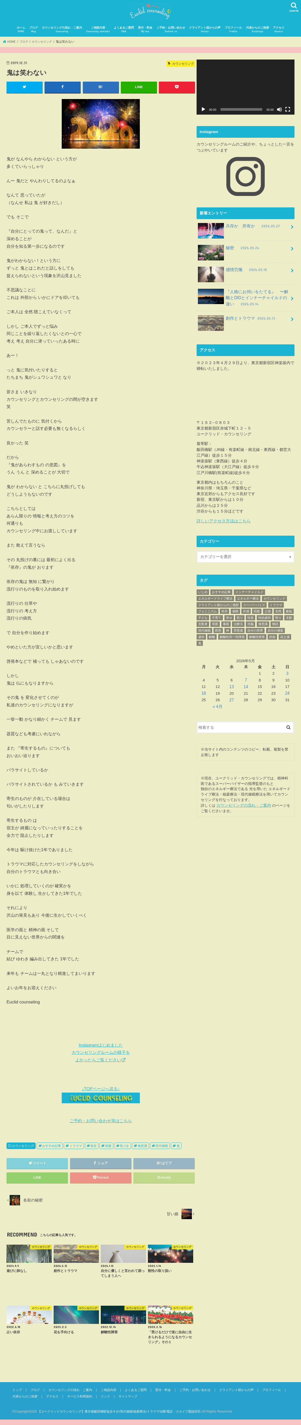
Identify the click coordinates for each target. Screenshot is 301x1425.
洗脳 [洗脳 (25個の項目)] (250, 627)
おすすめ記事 (51, 1151)
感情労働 (232, 276)
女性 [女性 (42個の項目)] (278, 614)
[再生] (203, 115)
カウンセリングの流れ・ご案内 (62, 35)
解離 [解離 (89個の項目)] (212, 639)
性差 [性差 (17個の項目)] (250, 620)
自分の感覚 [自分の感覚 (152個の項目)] (275, 633)
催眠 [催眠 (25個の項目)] (235, 614)
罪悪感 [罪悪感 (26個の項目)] (238, 633)
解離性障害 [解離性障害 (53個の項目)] (257, 639)
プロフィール (233, 35)
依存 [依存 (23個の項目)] (224, 614)
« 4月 (217, 707)
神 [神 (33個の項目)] (227, 633)
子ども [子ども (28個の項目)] (203, 620)
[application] (245, 92)
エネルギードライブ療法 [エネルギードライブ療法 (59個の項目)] (215, 601)
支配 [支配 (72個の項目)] (289, 620)
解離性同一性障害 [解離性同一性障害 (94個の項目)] (232, 639)
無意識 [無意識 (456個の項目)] (263, 627)
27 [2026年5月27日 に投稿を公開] (231, 701)
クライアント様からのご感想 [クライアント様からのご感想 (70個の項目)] (218, 607)
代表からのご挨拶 (257, 35)
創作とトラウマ (235, 323)
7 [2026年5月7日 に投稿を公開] (245, 682)
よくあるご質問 (124, 35)
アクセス (278, 35)
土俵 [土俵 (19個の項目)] (268, 614)
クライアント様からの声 (205, 35)
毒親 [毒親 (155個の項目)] (226, 627)
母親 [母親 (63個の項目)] (215, 627)
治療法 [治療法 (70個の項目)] (238, 627)
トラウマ (76, 1151)
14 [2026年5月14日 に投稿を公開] (245, 689)
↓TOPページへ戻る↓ (101, 1100)
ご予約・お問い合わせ (170, 35)
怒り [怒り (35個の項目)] (240, 620)
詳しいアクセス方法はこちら (222, 524)
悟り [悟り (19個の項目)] (278, 620)
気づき (124, 1151)
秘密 (228, 255)
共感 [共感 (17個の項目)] (246, 614)
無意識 (142, 1151)
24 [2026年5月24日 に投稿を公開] (287, 695)
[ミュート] (279, 115)
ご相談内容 (98, 35)
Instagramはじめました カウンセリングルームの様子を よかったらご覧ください (101, 1058)
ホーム (21, 35)
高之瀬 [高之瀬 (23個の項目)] (285, 639)
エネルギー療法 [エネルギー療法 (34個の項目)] (248, 601)
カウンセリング (23, 1151)
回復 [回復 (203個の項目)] (257, 614)
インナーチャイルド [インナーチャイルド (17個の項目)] (249, 595)
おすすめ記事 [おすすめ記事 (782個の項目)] (221, 595)
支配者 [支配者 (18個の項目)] (203, 627)
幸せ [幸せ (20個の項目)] (229, 620)
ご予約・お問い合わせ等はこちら (101, 1126)
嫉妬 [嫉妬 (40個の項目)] (289, 614)
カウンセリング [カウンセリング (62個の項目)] (274, 601)
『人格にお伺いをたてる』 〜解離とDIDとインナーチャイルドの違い (245, 301)
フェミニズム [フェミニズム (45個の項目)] (207, 614)
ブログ (33, 35)
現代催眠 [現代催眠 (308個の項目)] (204, 633)
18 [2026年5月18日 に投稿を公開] (204, 695)
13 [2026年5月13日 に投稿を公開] (231, 689)
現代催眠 (161, 1151)
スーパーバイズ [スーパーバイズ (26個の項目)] (254, 607)
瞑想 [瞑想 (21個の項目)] (218, 633)
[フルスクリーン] (287, 115)
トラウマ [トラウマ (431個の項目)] (276, 607)
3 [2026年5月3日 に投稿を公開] (287, 676)
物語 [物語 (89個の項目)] (275, 627)
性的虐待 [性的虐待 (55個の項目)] (264, 620)
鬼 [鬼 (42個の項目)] (199, 646)
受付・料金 (145, 35)
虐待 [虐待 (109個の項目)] (201, 639)
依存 (93, 1151)
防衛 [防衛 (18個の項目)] (272, 639)
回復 (108, 1151)
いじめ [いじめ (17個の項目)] (203, 595)
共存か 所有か (238, 233)
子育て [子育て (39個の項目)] (216, 620)
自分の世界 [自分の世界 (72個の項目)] (255, 633)
